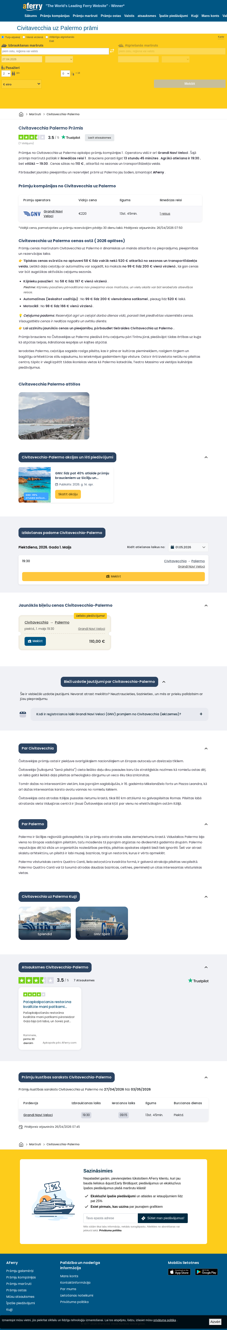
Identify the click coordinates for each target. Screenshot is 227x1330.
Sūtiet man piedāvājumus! (162, 1216)
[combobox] (55, 51)
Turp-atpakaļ (12, 37)
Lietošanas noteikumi (76, 1293)
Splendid (45, 932)
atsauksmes (147, 16)
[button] (188, 547)
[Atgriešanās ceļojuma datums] (138, 59)
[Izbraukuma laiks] (59, 59)
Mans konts (210, 16)
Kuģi (194, 16)
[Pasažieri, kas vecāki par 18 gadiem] (6, 73)
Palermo (198, 560)
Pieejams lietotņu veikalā (179, 1269)
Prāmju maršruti (85, 16)
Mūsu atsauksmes (20, 1294)
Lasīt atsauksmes (99, 137)
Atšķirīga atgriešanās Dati (61, 39)
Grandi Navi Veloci (53, 213)
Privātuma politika (110, 1228)
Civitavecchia (175, 560)
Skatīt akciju (67, 494)
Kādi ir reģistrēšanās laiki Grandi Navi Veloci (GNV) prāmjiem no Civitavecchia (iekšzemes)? (108, 712)
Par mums (68, 1287)
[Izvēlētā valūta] (21, 84)
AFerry (12, 1260)
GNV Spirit (102, 932)
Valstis (129, 16)
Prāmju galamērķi (19, 1268)
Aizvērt (215, 1322)
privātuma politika (164, 1320)
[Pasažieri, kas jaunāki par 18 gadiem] (65, 73)
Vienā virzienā (34, 37)
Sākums (31, 16)
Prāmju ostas (111, 16)
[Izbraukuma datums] (21, 59)
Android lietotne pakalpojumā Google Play (206, 1269)
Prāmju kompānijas (55, 16)
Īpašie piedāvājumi (173, 16)
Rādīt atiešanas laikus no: (146, 547)
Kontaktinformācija (75, 1280)
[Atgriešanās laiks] (176, 59)
